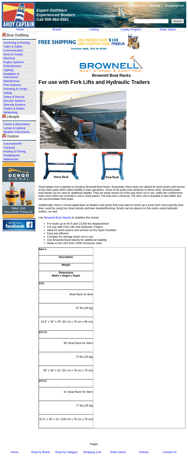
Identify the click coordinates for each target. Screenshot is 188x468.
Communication (13, 50)
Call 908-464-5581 (52, 19)
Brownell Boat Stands (57, 217)
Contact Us (137, 5)
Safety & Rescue (13, 96)
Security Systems (14, 100)
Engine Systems (13, 62)
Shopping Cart (174, 5)
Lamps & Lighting (14, 128)
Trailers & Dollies (14, 108)
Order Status (168, 29)
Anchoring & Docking (16, 42)
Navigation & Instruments (11, 75)
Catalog (94, 29)
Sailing (7, 93)
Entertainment (12, 66)
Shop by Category (66, 452)
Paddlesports (11, 155)
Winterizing (10, 112)
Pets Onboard (12, 84)
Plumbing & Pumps (15, 88)
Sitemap (155, 5)
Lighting (8, 70)
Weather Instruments (16, 132)
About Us (119, 5)
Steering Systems (14, 104)
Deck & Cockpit (13, 54)
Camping (9, 147)
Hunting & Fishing (14, 151)
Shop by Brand (40, 452)
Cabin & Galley (12, 46)
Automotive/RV (12, 143)
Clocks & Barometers (16, 124)
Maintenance (11, 81)
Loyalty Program (131, 29)
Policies (144, 452)
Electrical (9, 58)
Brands (57, 29)
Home (20, 29)
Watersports (11, 159)
